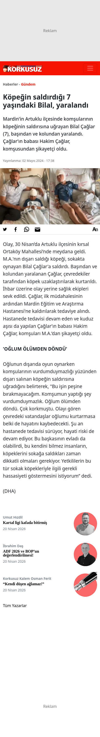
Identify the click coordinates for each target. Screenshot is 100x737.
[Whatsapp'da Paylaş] (26, 229)
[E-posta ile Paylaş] (37, 229)
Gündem (28, 84)
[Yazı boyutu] (95, 229)
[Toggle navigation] (90, 68)
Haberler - (11, 84)
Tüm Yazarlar (15, 605)
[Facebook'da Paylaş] (16, 229)
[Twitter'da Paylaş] (5, 229)
